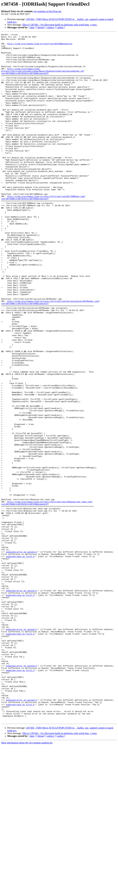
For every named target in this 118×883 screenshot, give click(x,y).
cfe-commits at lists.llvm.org (47, 11)
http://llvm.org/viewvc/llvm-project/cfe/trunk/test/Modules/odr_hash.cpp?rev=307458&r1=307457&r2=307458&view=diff (46, 597)
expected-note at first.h (20, 661)
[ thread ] (40, 27)
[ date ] (32, 27)
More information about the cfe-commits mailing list (27, 880)
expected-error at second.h (21, 655)
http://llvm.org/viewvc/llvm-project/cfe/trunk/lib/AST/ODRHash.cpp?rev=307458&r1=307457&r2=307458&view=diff (43, 230)
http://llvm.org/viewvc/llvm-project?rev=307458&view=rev (39, 46)
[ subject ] (50, 27)
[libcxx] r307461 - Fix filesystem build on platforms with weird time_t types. (59, 24)
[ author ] (60, 27)
